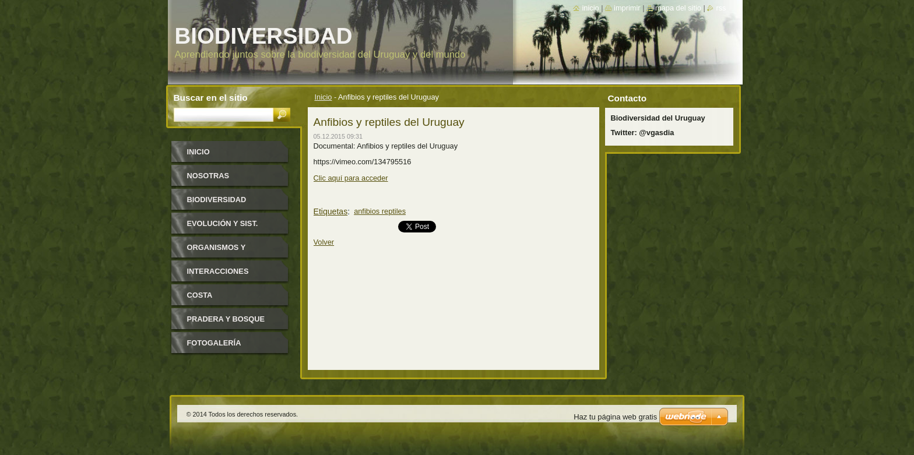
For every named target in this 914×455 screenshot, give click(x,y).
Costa (200, 295)
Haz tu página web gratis (615, 416)
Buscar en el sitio (211, 98)
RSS (721, 7)
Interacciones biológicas (218, 275)
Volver (324, 242)
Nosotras (208, 175)
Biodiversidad (217, 199)
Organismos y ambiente (216, 251)
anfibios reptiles (380, 211)
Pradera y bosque (226, 319)
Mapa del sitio (678, 7)
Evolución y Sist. (222, 223)
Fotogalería (214, 342)
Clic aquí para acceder (351, 178)
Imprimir (627, 7)
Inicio (323, 97)
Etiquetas (331, 211)
